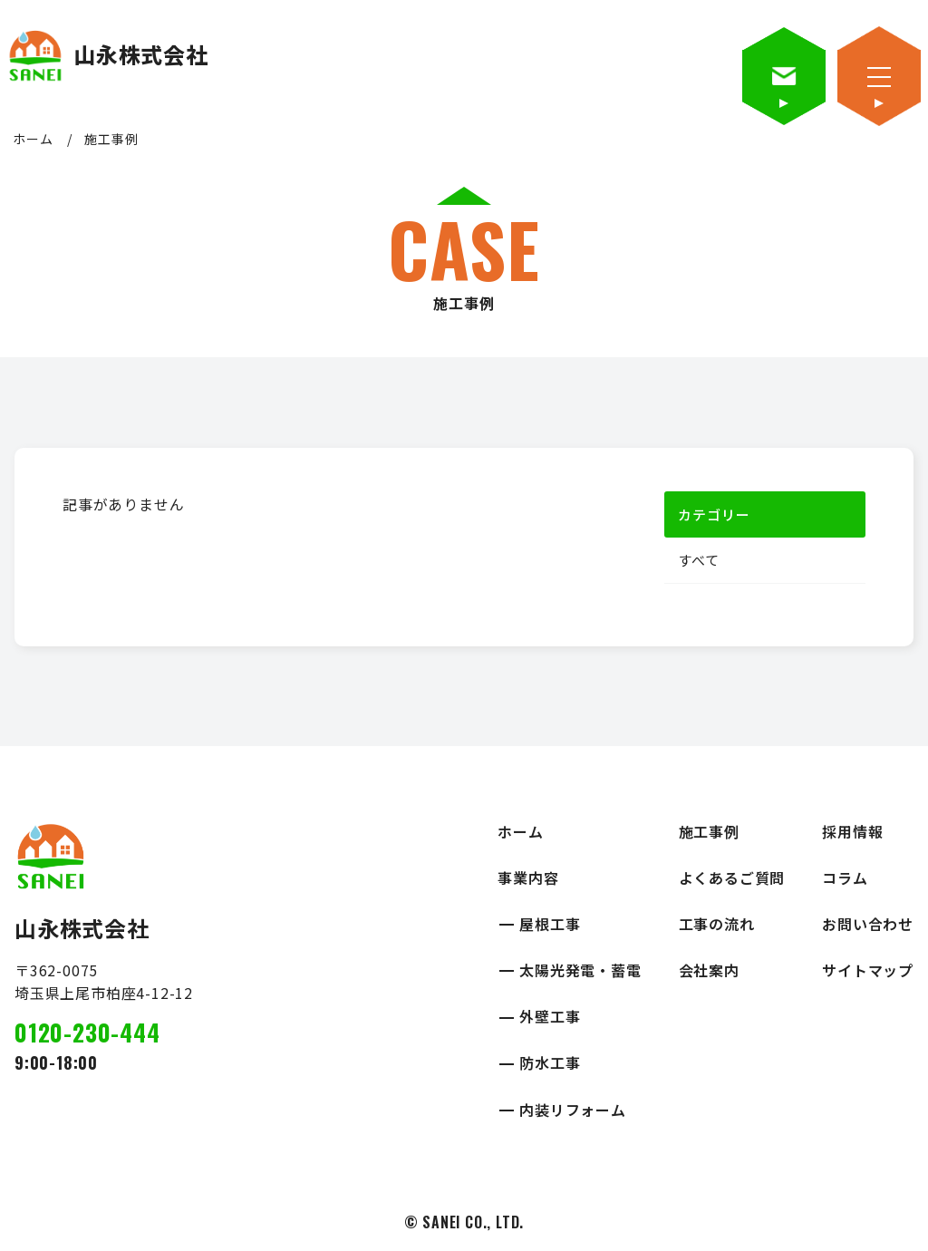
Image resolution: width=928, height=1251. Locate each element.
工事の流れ (717, 924)
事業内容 (528, 877)
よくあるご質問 (732, 877)
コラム (844, 877)
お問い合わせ (868, 924)
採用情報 (852, 831)
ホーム (33, 139)
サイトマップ (868, 970)
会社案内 (709, 970)
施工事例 (709, 831)
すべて (698, 560)
